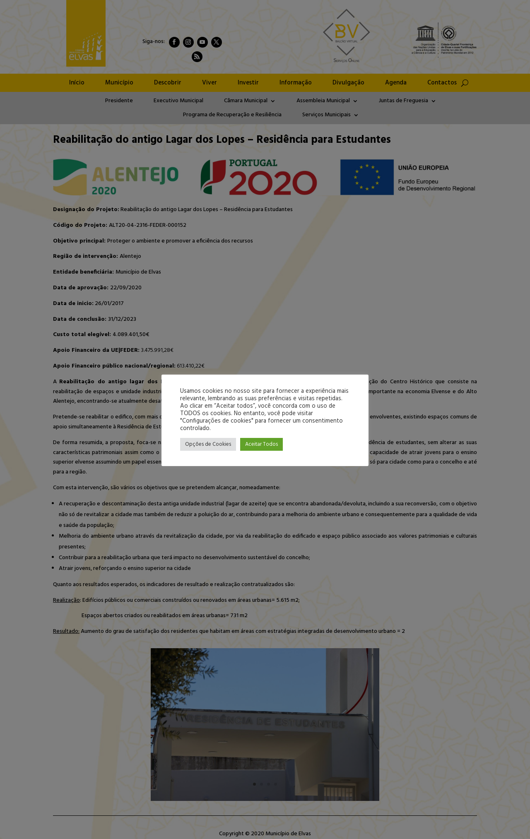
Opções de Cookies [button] (208, 444)
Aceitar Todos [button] (261, 444)
